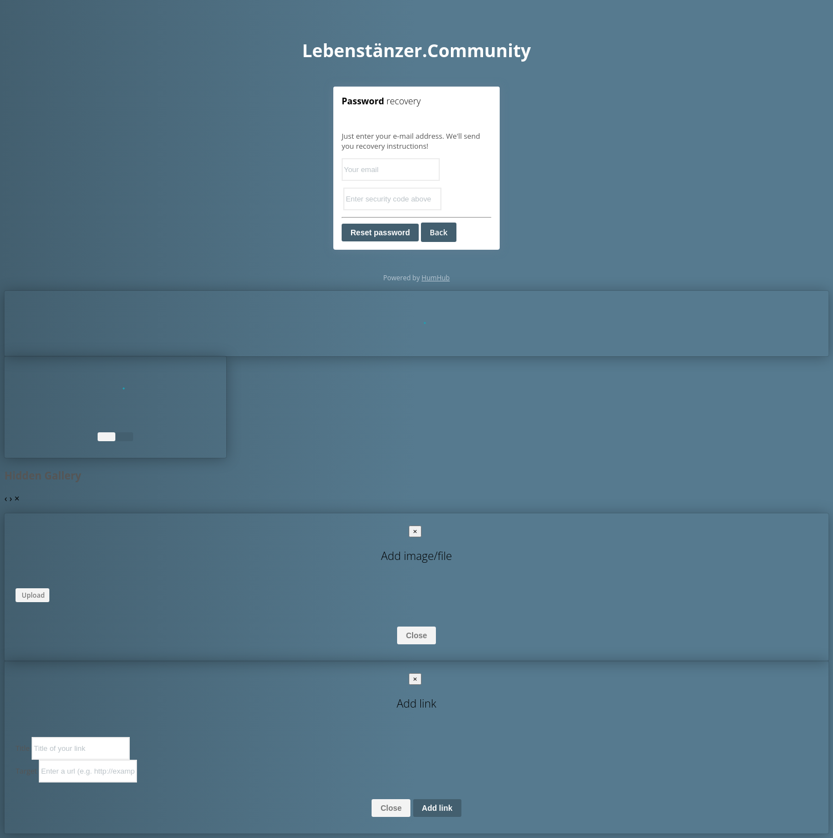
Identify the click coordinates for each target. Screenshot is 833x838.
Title (23, 748)
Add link (437, 808)
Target (26, 771)
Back (439, 232)
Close (416, 635)
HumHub (435, 277)
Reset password (380, 232)
